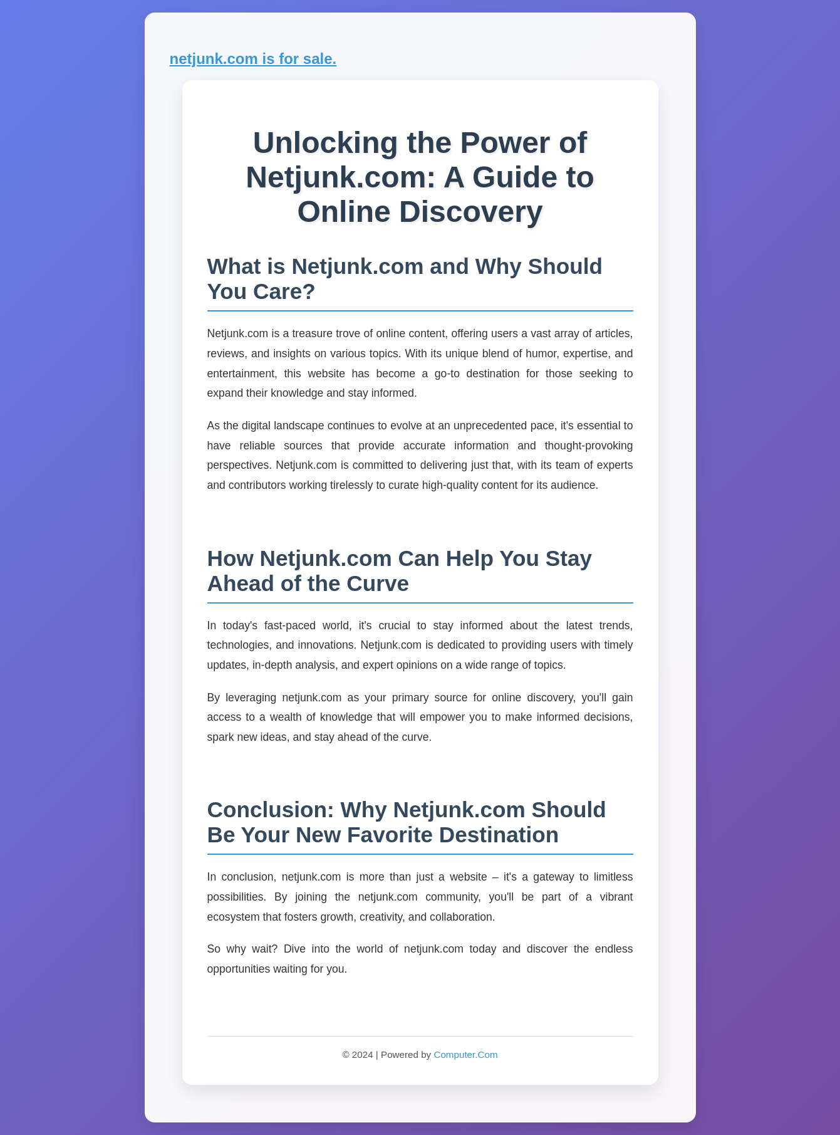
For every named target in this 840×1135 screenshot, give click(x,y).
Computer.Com (465, 1054)
